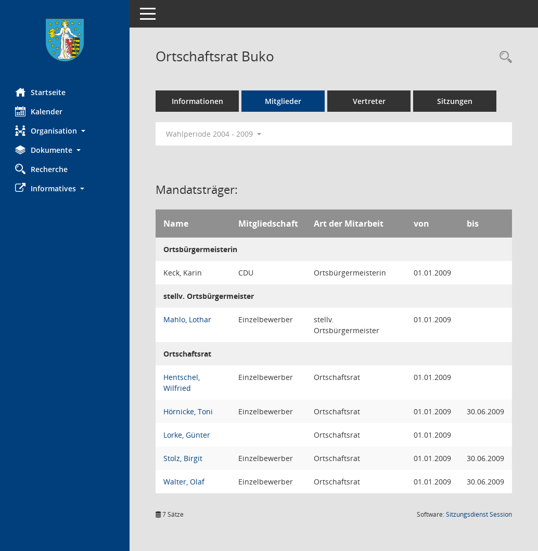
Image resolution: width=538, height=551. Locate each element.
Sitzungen (455, 101)
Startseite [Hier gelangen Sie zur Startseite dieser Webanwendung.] (41, 92)
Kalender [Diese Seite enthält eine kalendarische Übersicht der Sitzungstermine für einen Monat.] (39, 111)
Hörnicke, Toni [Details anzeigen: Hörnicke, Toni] (188, 411)
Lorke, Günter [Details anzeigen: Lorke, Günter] (187, 435)
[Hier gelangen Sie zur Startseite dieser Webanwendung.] (65, 40)
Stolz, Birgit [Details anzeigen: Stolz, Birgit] (183, 458)
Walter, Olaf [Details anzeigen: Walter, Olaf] (184, 482)
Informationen (198, 101)
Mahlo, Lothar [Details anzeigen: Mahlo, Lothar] (188, 319)
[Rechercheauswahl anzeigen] (503, 57)
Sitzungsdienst (479, 514)
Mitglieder (283, 101)
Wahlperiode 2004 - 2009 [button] (214, 134)
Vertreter (369, 101)
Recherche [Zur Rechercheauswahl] (42, 169)
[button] (65, 130)
